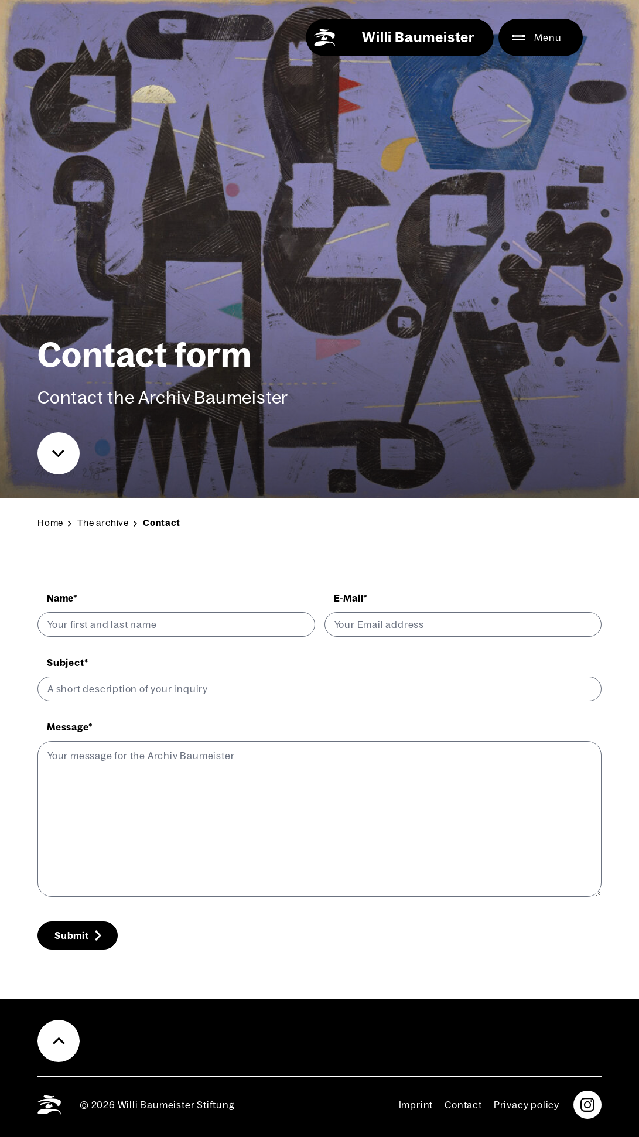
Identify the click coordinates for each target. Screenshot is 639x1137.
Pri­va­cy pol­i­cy (526, 1105)
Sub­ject (67, 662)
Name (62, 598)
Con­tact (463, 1105)
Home (50, 522)
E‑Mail (351, 598)
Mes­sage (70, 727)
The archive (103, 522)
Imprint (416, 1105)
